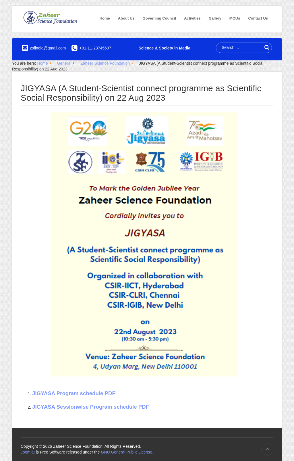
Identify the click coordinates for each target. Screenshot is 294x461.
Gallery (215, 18)
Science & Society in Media (164, 48)
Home (105, 18)
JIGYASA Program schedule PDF (73, 393)
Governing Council (159, 18)
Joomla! (28, 452)
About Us (126, 18)
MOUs (234, 18)
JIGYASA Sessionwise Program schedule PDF (90, 407)
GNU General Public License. (127, 452)
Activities (192, 18)
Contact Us (258, 18)
